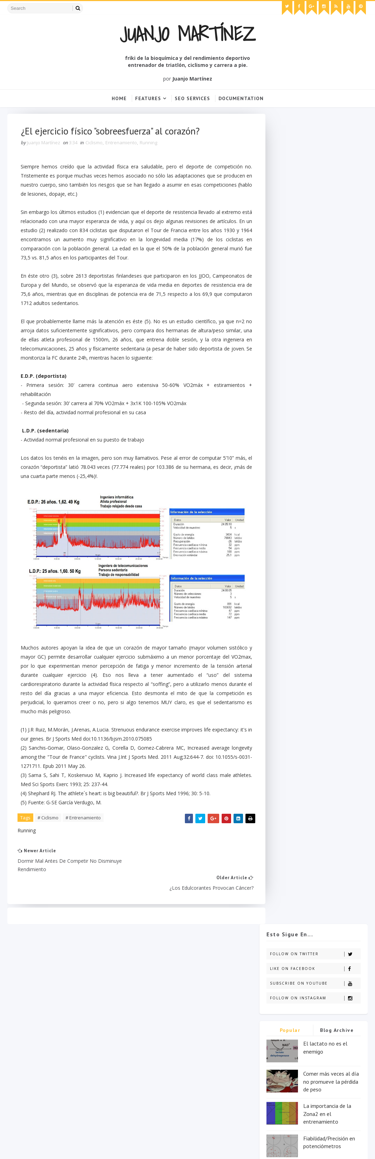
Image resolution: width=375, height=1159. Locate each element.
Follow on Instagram (315, 188)
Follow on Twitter (315, 144)
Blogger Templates (117, 1147)
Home (119, 98)
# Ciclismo (48, 820)
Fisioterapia (205, 1008)
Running (149, 144)
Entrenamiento (121, 144)
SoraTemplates (47, 1147)
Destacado (187, 996)
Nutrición (146, 1020)
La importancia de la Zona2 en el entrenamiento (327, 303)
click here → (24, 1042)
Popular (290, 220)
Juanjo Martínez (188, 33)
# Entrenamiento (83, 820)
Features (148, 98)
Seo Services (192, 98)
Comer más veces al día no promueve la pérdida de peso (331, 271)
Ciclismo (94, 144)
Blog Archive (337, 220)
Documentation (241, 98)
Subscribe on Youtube (315, 173)
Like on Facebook (315, 158)
